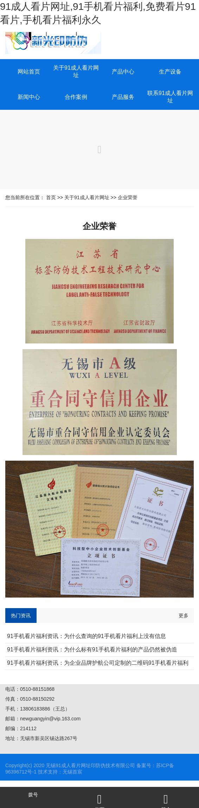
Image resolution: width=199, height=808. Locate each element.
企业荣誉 (127, 197)
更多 (183, 615)
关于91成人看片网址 (86, 197)
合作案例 (76, 97)
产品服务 (123, 97)
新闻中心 (29, 97)
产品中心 (123, 72)
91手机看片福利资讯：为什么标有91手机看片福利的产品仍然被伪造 (92, 649)
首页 (51, 197)
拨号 (33, 794)
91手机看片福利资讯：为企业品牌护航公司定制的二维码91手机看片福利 (97, 663)
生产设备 (170, 72)
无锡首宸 (72, 772)
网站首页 (29, 72)
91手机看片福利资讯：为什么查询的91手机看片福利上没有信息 (86, 636)
